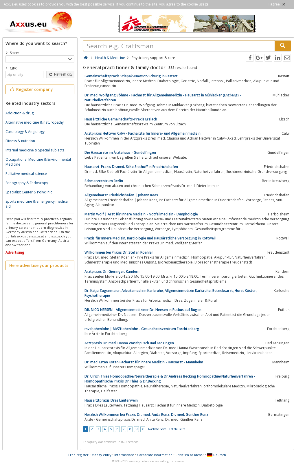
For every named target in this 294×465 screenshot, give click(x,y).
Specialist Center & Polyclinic (28, 192)
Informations (124, 455)
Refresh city (60, 74)
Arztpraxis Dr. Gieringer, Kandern (111, 271)
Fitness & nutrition (20, 140)
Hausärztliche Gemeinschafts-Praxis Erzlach (120, 119)
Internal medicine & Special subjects (34, 150)
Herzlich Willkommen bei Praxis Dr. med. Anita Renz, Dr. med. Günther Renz (146, 414)
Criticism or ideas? (189, 455)
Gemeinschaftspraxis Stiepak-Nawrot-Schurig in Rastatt (131, 76)
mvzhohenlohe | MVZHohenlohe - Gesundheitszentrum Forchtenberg (141, 328)
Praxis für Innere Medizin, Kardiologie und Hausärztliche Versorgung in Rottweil (150, 238)
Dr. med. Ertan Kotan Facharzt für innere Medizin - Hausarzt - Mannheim (143, 362)
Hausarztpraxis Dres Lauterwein (111, 400)
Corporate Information (154, 455)
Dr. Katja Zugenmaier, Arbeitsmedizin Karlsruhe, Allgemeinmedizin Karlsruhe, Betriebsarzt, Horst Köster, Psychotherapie (170, 293)
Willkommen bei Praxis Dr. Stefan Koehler (118, 252)
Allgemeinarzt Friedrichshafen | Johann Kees (121, 195)
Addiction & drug (19, 113)
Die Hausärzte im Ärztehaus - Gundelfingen (120, 152)
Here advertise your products (38, 265)
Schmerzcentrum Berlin (103, 180)
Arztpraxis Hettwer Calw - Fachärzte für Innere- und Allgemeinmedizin (142, 133)
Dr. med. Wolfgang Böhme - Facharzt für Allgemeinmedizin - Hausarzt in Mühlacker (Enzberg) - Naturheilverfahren (162, 97)
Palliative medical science (26, 173)
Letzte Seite (177, 429)
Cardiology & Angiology (25, 131)
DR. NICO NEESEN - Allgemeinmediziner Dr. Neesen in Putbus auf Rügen (142, 309)
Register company (31, 89)
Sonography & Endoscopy (26, 182)
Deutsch (216, 455)
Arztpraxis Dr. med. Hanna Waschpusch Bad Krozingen (129, 342)
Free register (78, 455)
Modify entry (101, 455)
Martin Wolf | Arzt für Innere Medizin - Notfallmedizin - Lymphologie (141, 214)
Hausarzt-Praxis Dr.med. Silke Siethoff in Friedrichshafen (131, 166)
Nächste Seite (157, 429)
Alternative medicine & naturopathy (34, 122)
